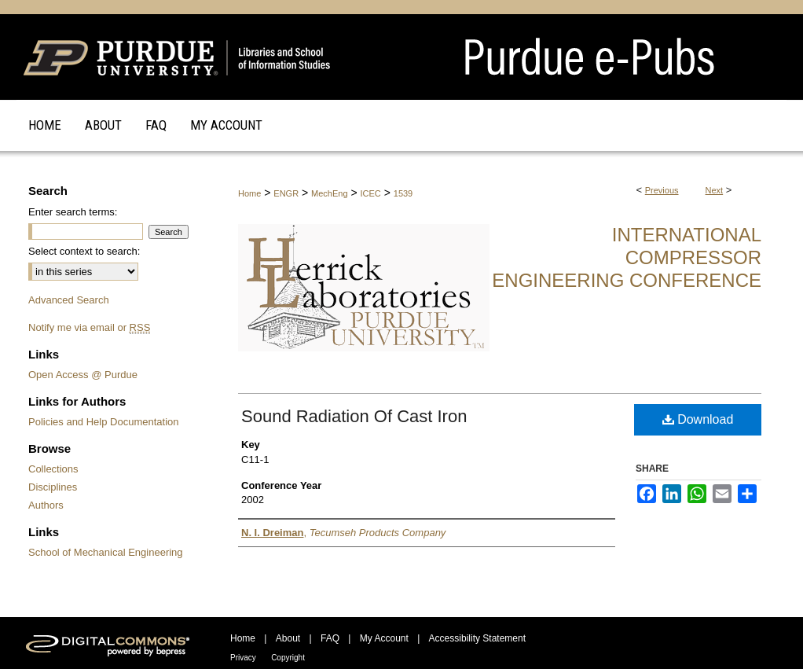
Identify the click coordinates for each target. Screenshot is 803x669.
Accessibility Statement (477, 638)
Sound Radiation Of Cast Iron (354, 416)
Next (715, 190)
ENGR (286, 193)
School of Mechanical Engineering (105, 552)
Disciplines (52, 487)
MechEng (329, 193)
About (288, 638)
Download (698, 419)
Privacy (243, 657)
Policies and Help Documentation (103, 422)
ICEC (371, 193)
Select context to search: (84, 251)
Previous (662, 190)
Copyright (288, 657)
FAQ (330, 638)
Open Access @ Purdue (83, 374)
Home (249, 193)
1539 (403, 193)
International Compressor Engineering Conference (626, 257)
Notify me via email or (89, 327)
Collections (53, 469)
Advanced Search (68, 300)
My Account (384, 638)
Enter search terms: (72, 212)
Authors (46, 505)
